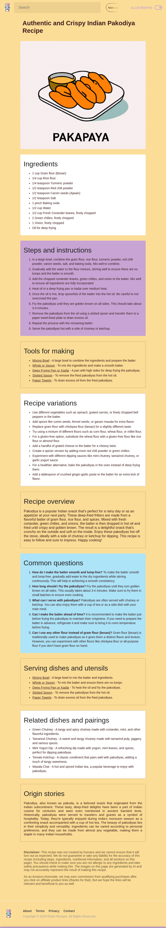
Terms (40, 911)
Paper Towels (41, 380)
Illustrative (141, 8)
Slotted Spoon (42, 375)
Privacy (54, 911)
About (27, 911)
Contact (69, 911)
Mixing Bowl (40, 360)
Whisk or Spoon (43, 365)
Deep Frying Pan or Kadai (50, 370)
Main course (115, 7)
